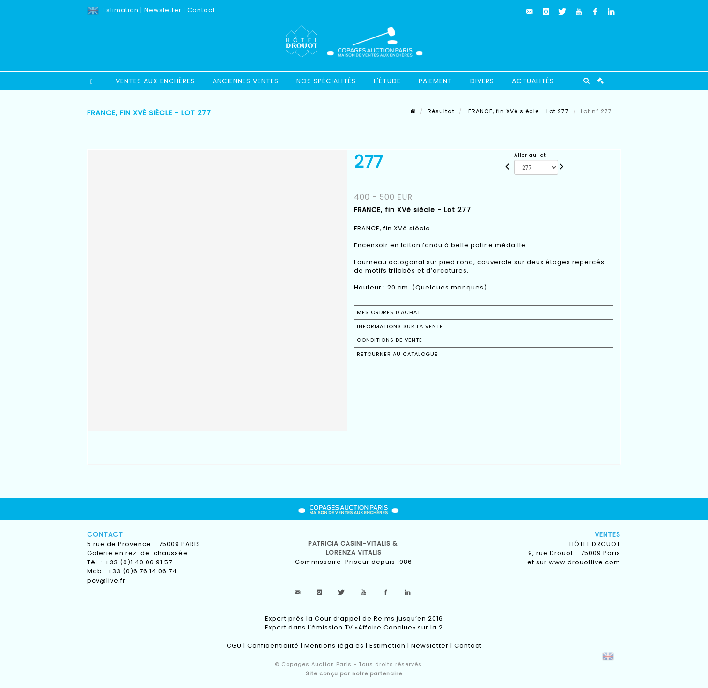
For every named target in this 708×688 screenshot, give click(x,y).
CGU (234, 645)
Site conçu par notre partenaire (354, 673)
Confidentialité (273, 645)
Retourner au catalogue (397, 354)
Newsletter (163, 10)
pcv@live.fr (106, 580)
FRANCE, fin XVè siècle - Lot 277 (517, 111)
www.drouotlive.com (584, 562)
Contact (201, 10)
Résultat (441, 111)
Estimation (121, 10)
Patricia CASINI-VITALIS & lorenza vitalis (353, 548)
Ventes (607, 534)
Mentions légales (334, 645)
